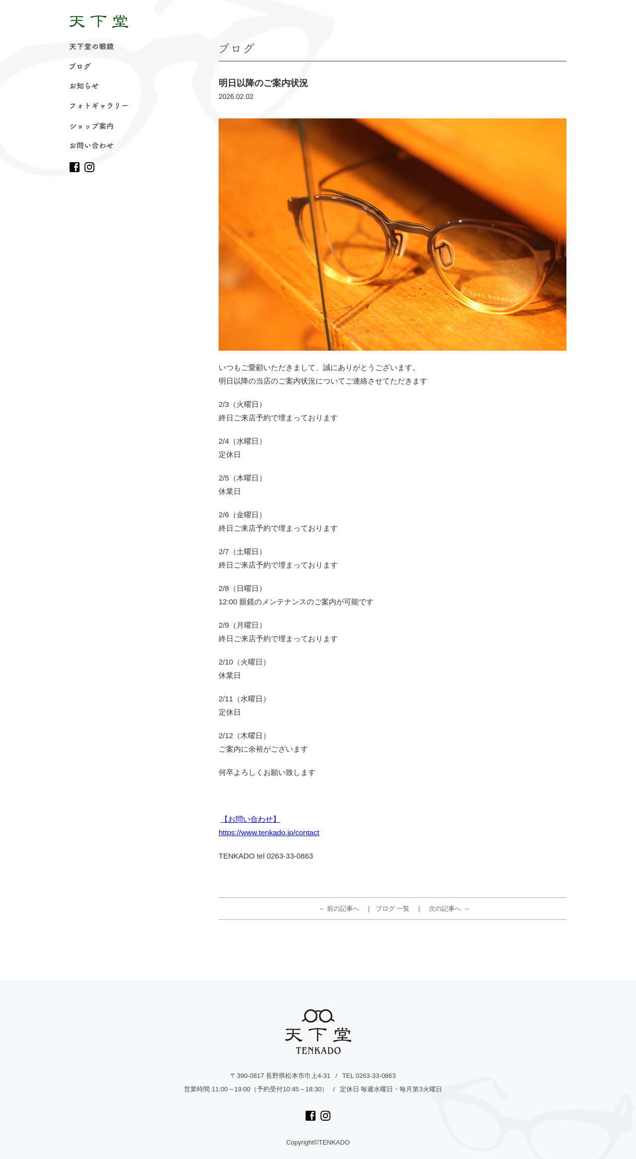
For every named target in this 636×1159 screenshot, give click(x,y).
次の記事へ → (449, 908)
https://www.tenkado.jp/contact (269, 832)
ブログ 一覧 (393, 908)
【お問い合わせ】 (250, 819)
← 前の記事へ (339, 908)
